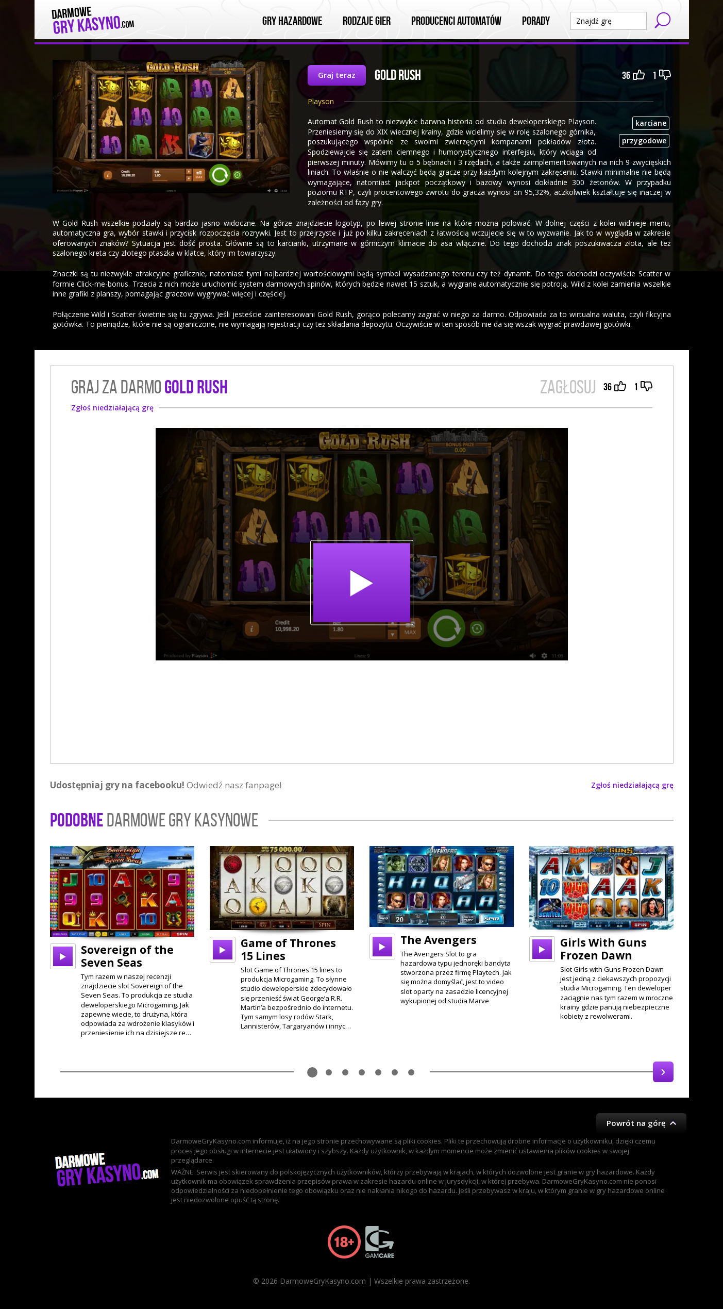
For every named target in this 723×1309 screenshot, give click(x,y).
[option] (122, 942)
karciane (650, 123)
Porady (536, 21)
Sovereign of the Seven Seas (127, 956)
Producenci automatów (456, 21)
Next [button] (663, 1072)
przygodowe (644, 140)
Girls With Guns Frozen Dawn (603, 949)
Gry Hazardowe (292, 21)
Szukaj (662, 20)
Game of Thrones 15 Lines (288, 949)
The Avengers (438, 940)
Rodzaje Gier (367, 21)
